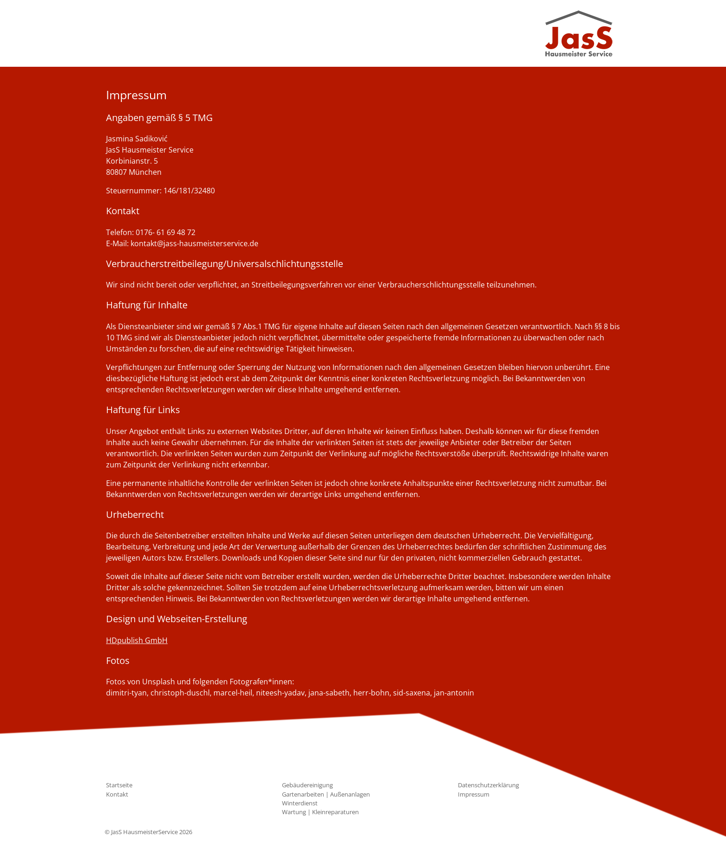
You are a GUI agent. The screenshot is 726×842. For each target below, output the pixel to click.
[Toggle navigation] (118, 33)
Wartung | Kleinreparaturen (320, 812)
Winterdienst (300, 803)
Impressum (473, 794)
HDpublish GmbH (137, 640)
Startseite (119, 785)
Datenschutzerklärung (488, 785)
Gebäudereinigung (307, 785)
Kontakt (117, 794)
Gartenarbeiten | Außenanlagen (326, 794)
